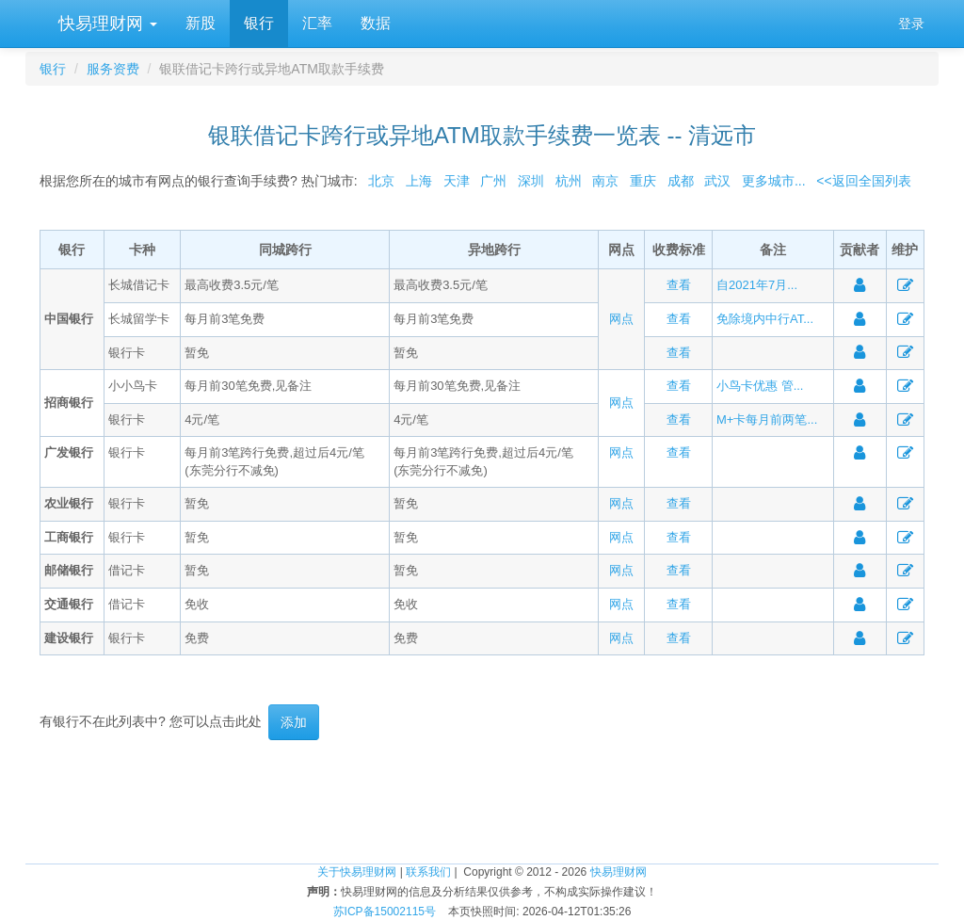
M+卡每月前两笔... (766, 419)
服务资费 (113, 68)
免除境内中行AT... (764, 319)
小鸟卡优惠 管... (759, 386)
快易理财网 (105, 23)
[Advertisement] (482, 801)
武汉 (717, 180)
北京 (381, 180)
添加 (294, 722)
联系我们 (428, 872)
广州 (493, 180)
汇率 (317, 23)
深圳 (531, 180)
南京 (605, 180)
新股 (200, 23)
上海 (419, 180)
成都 (680, 180)
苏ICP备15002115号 (384, 911)
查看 (679, 285)
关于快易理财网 (356, 872)
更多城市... (769, 180)
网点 (621, 319)
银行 (259, 23)
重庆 (643, 180)
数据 (376, 23)
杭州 (568, 180)
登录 (911, 23)
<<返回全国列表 (863, 180)
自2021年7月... (756, 285)
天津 (456, 180)
